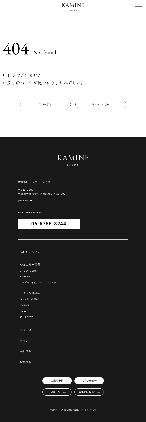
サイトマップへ (101, 104)
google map (23, 201)
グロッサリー (27, 317)
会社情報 (26, 351)
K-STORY (25, 277)
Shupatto (25, 305)
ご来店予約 (57, 380)
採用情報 (26, 362)
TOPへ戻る (45, 104)
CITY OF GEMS (28, 271)
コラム (24, 341)
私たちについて (30, 251)
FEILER (24, 311)
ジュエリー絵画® (29, 299)
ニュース (26, 330)
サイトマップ (90, 410)
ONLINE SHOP (87, 391)
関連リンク (55, 410)
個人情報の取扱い (72, 410)
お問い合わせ (89, 380)
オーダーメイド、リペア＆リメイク (38, 282)
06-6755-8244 (48, 223)
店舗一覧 (56, 391)
